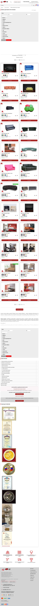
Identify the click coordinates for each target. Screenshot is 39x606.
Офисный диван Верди (25, 213)
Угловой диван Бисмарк (6, 193)
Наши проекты (33, 572)
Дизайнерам (33, 573)
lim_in (22, 57)
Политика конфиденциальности (7, 591)
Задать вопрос (12, 581)
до (26, 330)
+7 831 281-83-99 (26, 1)
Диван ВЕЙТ (23, 193)
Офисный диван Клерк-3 (6, 273)
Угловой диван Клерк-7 (6, 293)
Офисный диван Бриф (5, 213)
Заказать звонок (5, 581)
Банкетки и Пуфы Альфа (25, 113)
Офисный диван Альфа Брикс (7, 113)
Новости (32, 575)
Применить (9, 356)
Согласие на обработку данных (7, 592)
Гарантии (32, 577)
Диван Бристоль (24, 133)
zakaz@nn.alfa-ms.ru (7, 589)
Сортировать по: (15, 55)
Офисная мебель (3, 318)
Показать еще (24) (19, 309)
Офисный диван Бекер (6, 153)
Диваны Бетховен (5, 93)
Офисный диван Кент (24, 93)
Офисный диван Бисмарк (25, 173)
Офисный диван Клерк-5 (25, 273)
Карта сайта (3, 580)
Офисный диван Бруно (6, 233)
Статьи (31, 580)
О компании (32, 570)
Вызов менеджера (19, 394)
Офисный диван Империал (25, 233)
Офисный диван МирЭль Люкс (7, 173)
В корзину (10, 80)
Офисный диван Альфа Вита (26, 73)
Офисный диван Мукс (5, 73)
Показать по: (18, 57)
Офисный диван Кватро (25, 253)
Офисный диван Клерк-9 (25, 293)
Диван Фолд (23, 153)
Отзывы (32, 578)
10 (21, 59)
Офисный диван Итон (5, 253)
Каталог (32, 568)
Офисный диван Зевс (5, 133)
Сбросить (3, 356)
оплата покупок (19, 400)
